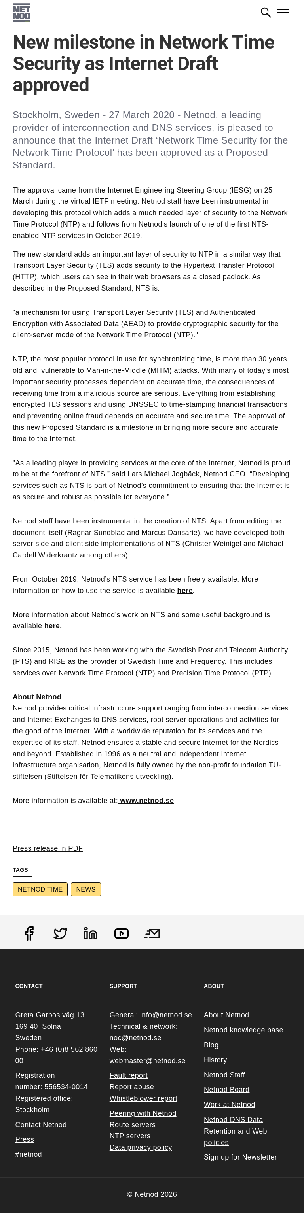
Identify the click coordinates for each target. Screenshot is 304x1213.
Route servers (133, 1125)
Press (24, 1139)
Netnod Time (40, 889)
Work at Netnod (229, 1105)
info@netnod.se (166, 1015)
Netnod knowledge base (243, 1030)
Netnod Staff (224, 1075)
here (185, 591)
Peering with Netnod (143, 1113)
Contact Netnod (40, 1125)
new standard (49, 254)
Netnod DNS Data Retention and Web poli (235, 1131)
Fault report (129, 1075)
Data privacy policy (141, 1147)
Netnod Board (226, 1090)
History (215, 1060)
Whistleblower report (143, 1098)
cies (222, 1143)
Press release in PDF (48, 848)
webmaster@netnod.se (148, 1061)
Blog (211, 1045)
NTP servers (130, 1136)
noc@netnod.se (136, 1038)
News (85, 889)
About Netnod (226, 1015)
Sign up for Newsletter (240, 1157)
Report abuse (132, 1087)
